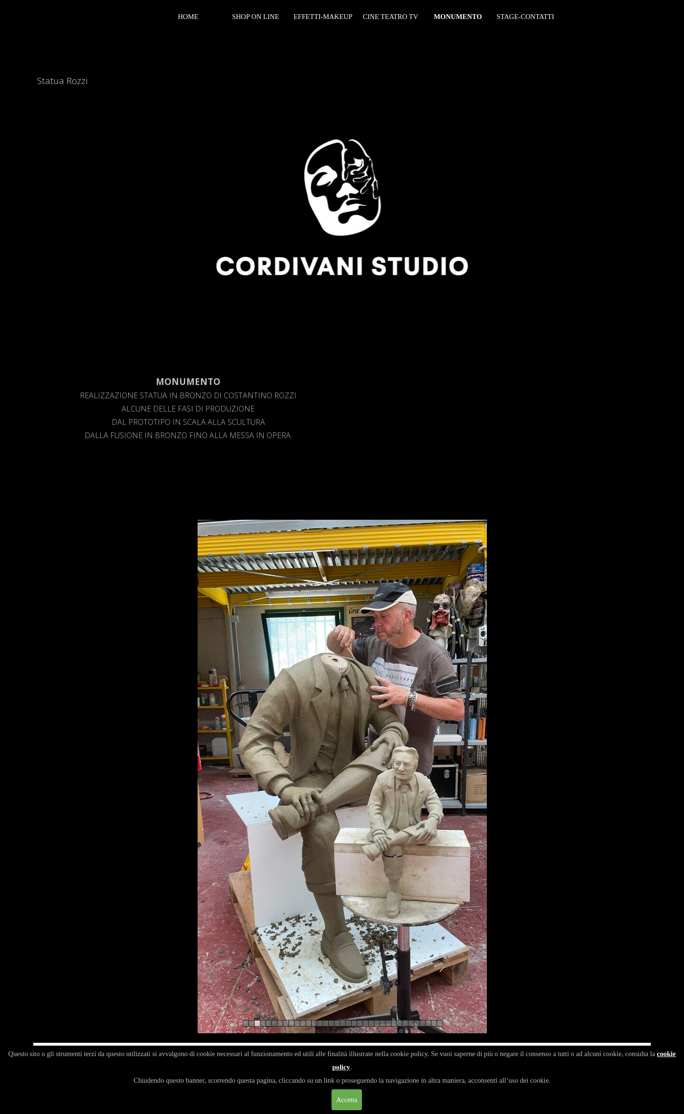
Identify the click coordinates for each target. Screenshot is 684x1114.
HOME (188, 16)
